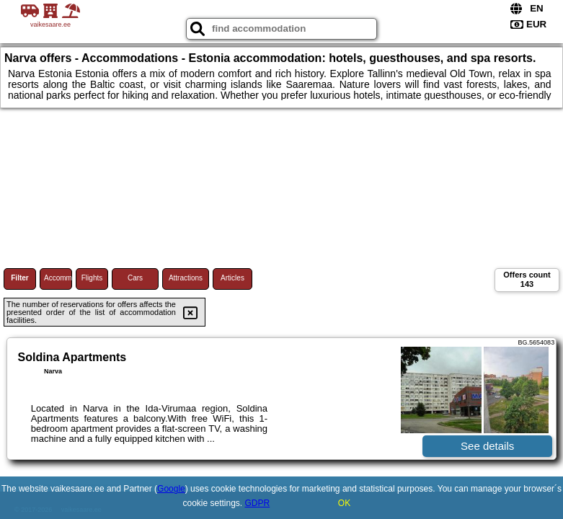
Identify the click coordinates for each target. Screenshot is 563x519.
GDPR (257, 503)
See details (487, 446)
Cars (135, 278)
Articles (232, 278)
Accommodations (58, 278)
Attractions (186, 278)
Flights (91, 278)
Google (171, 489)
